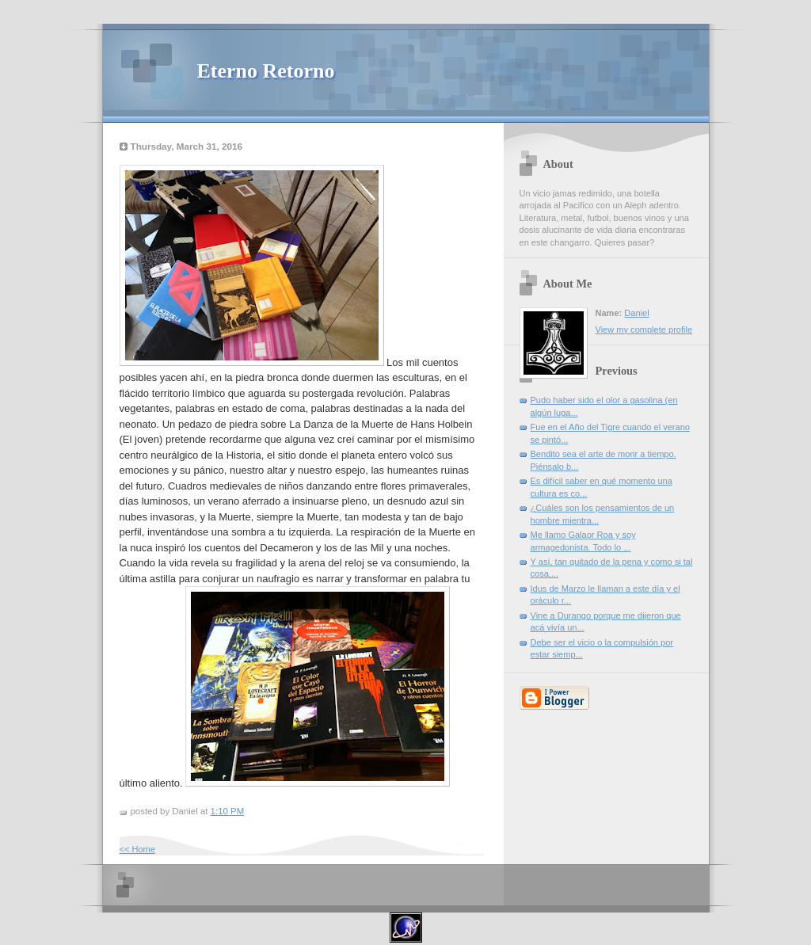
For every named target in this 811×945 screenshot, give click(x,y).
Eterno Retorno (266, 70)
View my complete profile (644, 329)
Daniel (636, 313)
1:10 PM (228, 811)
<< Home (137, 849)
